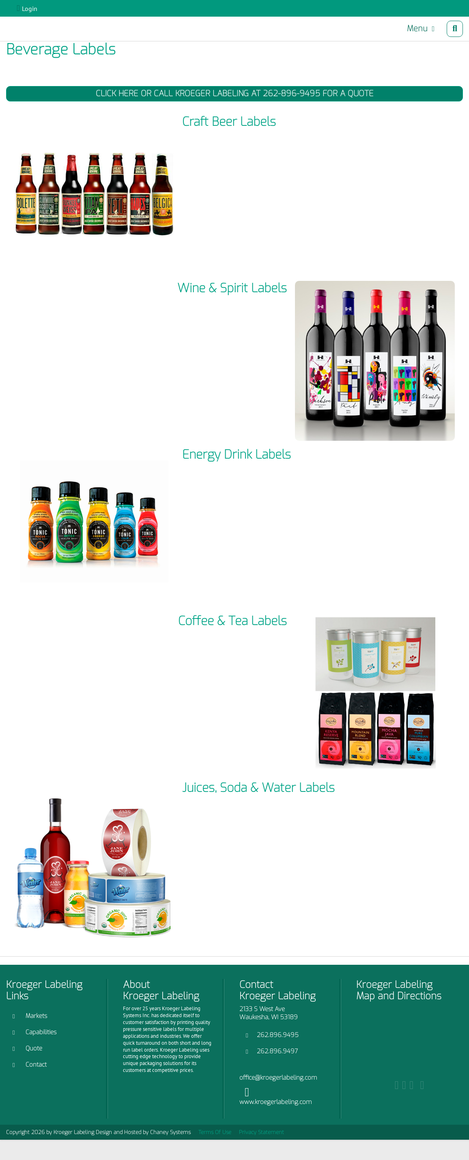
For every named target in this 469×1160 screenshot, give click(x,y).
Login (29, 8)
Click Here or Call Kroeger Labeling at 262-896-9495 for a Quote (235, 93)
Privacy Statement (261, 1132)
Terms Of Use (214, 1132)
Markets (36, 1016)
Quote (34, 1048)
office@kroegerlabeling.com (278, 1078)
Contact (36, 1065)
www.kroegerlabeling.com (275, 1102)
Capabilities (41, 1032)
